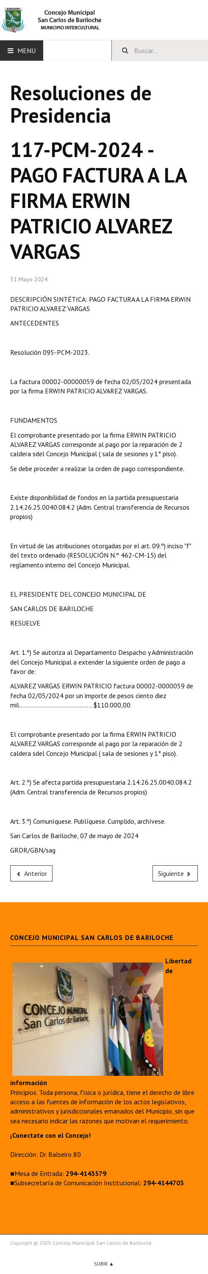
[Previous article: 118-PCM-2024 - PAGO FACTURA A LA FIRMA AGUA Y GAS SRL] (31, 873)
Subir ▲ (104, 1263)
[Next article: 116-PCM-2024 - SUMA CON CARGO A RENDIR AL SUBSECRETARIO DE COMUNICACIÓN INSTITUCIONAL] (175, 873)
